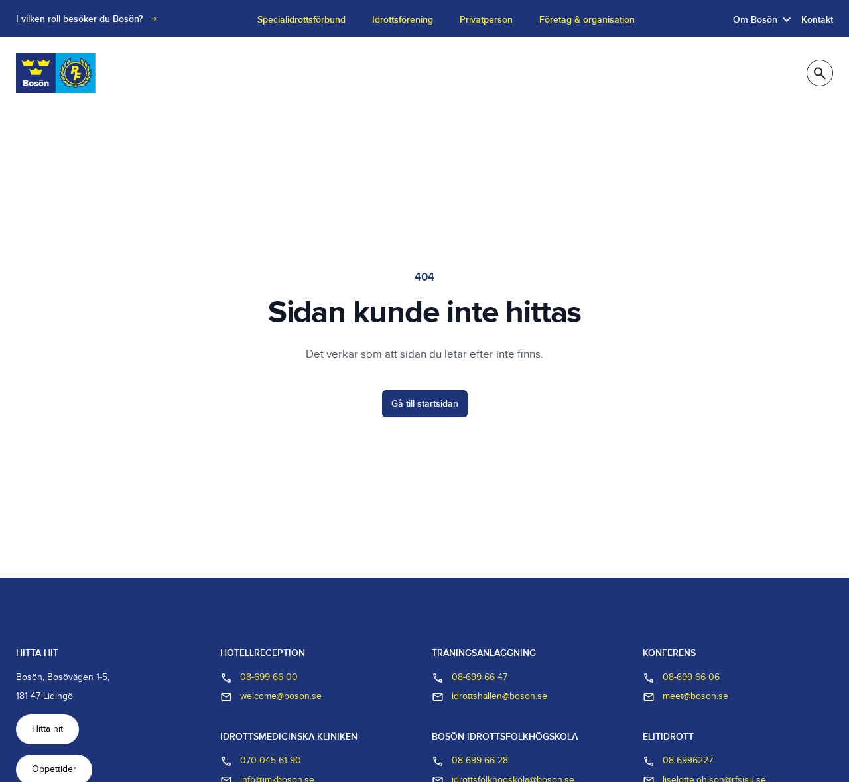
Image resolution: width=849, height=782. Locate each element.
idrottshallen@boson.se (489, 697)
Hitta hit (47, 729)
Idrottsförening (402, 19)
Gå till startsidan (424, 403)
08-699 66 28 (470, 761)
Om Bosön (755, 19)
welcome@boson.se (271, 697)
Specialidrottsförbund (301, 19)
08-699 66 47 (469, 678)
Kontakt (817, 19)
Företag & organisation (587, 19)
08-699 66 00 (259, 678)
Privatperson (486, 19)
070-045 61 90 (260, 761)
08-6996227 (678, 761)
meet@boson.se (685, 697)
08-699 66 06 (681, 678)
